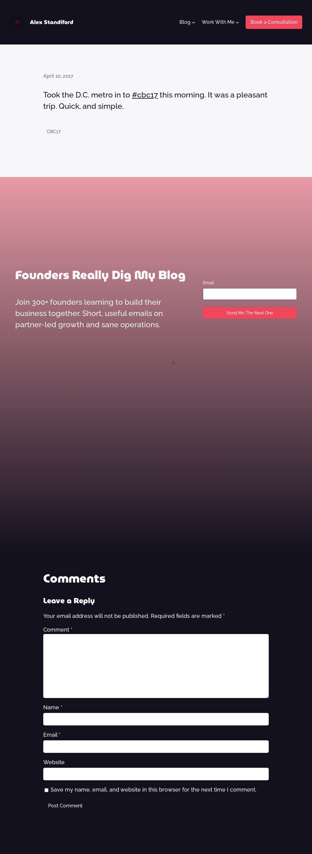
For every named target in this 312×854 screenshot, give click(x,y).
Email (208, 282)
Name (52, 707)
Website (54, 762)
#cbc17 (145, 94)
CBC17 (54, 131)
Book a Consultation (273, 22)
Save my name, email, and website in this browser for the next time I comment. (154, 789)
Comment (58, 629)
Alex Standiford (51, 22)
